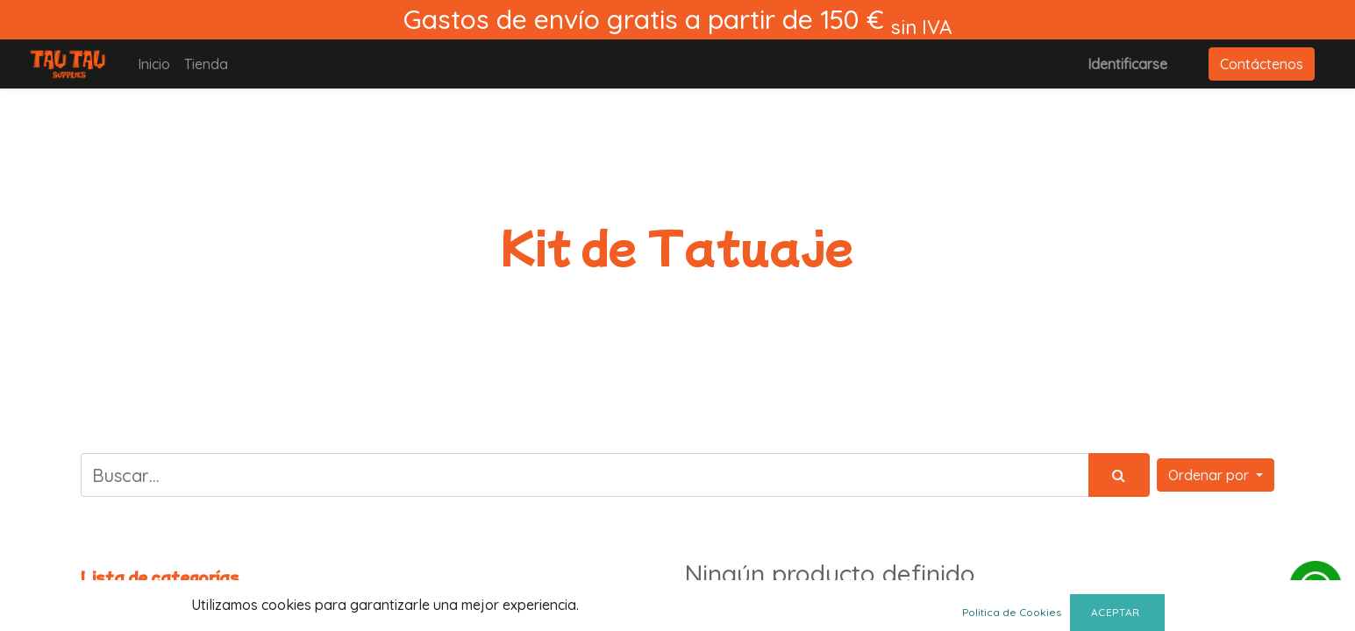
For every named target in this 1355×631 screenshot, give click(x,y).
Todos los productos (146, 599)
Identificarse (1127, 64)
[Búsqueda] (1119, 475)
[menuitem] (154, 64)
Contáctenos (1261, 64)
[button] (1215, 475)
